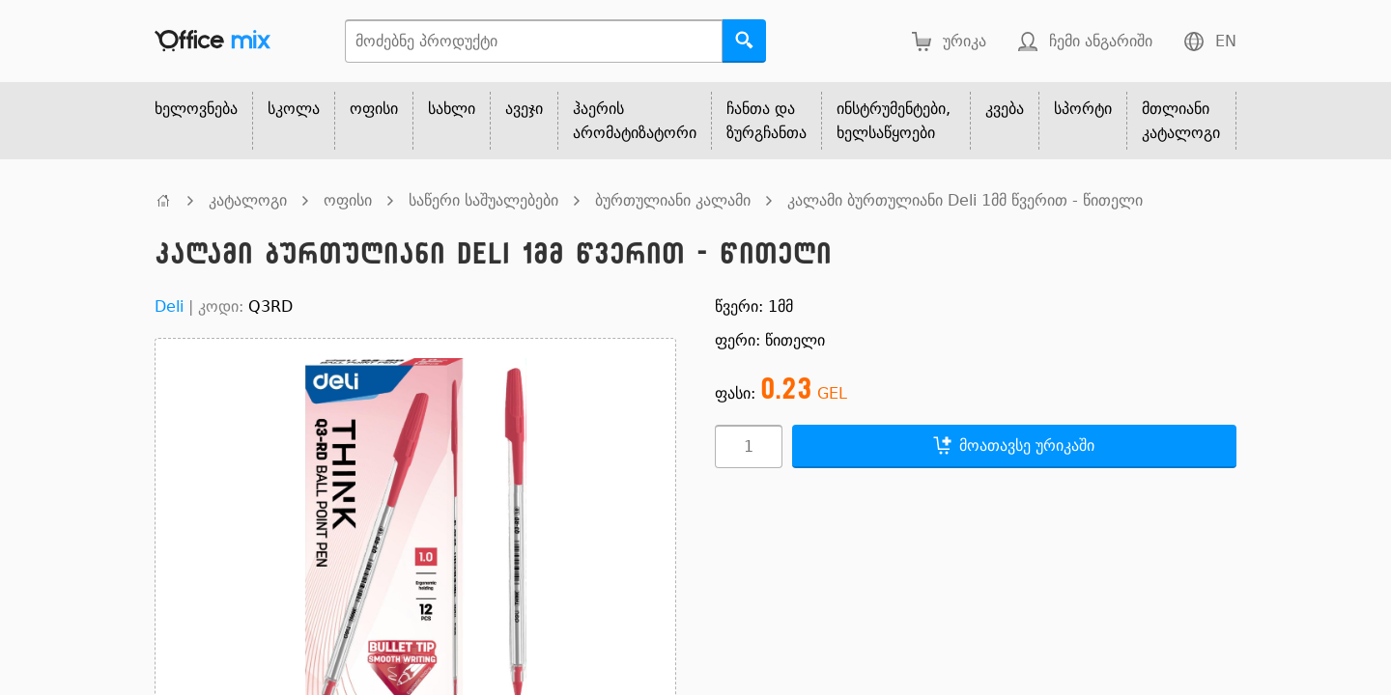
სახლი (451, 108)
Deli (169, 306)
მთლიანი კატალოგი (1181, 120)
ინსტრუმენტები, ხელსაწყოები (894, 120)
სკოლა (294, 108)
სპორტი (1083, 108)
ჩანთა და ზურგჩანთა (766, 120)
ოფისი (374, 108)
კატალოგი (248, 200)
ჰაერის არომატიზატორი (634, 120)
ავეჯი (524, 108)
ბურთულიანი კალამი (673, 200)
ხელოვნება (196, 108)
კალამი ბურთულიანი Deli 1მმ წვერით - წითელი (965, 200)
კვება (1004, 108)
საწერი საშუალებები (483, 200)
